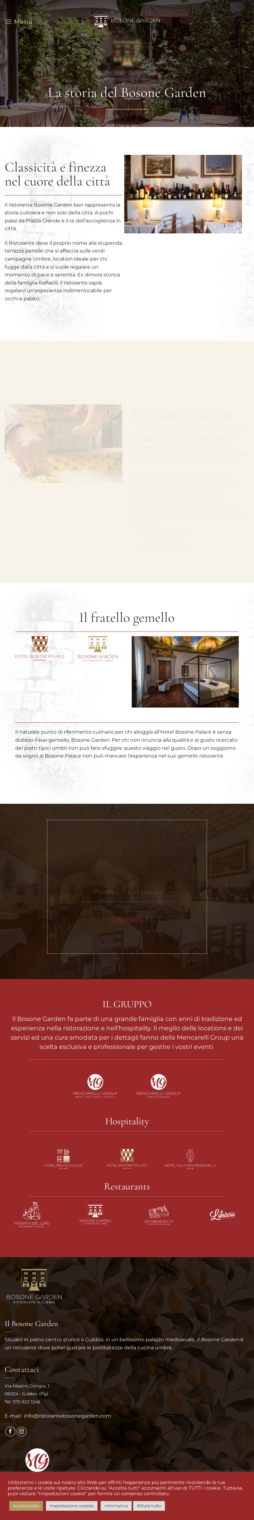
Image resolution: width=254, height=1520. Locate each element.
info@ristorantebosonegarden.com (67, 1416)
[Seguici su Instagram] (21, 1432)
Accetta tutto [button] (26, 1505)
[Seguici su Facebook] (10, 1432)
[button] (19, 21)
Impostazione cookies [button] (72, 1505)
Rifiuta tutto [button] (149, 1505)
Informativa (116, 1505)
